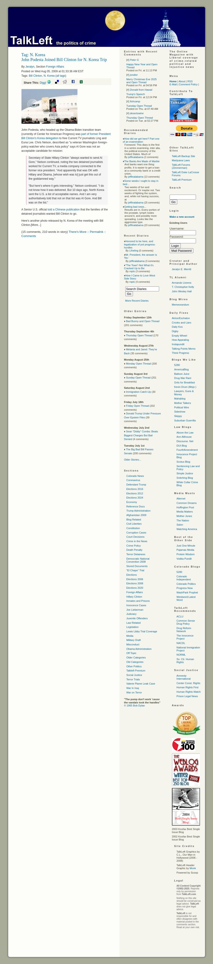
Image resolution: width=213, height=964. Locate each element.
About (181, 81)
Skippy (178, 416)
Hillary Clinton (134, 596)
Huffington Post (185, 507)
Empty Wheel (179, 335)
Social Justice (134, 675)
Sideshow (179, 411)
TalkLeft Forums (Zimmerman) (181, 166)
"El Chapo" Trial (135, 570)
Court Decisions (135, 536)
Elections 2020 (134, 587)
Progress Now (185, 588)
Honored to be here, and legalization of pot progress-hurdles (140, 244)
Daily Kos (177, 326)
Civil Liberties (134, 523)
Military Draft (133, 640)
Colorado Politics (186, 583)
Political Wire (181, 407)
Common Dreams (187, 503)
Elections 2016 (134, 489)
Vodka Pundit (184, 558)
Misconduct (133, 644)
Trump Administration (138, 510)
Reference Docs (135, 506)
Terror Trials (133, 679)
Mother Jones (184, 516)
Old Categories (134, 662)
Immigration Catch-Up (138, 391)
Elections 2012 (134, 493)
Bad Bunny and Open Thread (142, 321)
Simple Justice (185, 473)
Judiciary (131, 614)
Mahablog (179, 398)
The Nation (183, 520)
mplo (132, 271)
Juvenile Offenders (137, 618)
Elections (131, 574)
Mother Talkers (182, 403)
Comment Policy (188, 84)
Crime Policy (133, 545)
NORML (181, 654)
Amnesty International (184, 677)
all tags (60, 75)
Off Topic (131, 653)
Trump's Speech (135, 94)
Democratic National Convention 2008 (138, 560)
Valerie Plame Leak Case (140, 683)
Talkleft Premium (135, 670)
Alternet (181, 498)
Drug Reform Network (184, 630)
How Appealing (180, 339)
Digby (175, 331)
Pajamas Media (185, 549)
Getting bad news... (135, 206)
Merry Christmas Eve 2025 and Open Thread (141, 81)
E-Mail (173, 84)
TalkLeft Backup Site (183, 156)
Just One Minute (186, 545)
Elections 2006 (134, 579)
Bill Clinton (35, 75)
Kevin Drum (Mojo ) (185, 387)
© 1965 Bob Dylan (134, 705)
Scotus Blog (183, 461)
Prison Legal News (187, 696)
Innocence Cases (136, 605)
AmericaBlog (181, 369)
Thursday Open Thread (139, 117)
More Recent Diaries (137, 300)
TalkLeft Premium (182, 179)
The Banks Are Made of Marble (142, 161)
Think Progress (180, 352)
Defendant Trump (136, 484)
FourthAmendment (187, 449)
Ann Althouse (184, 436)
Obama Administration (139, 648)
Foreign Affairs (55, 66)
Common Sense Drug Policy (186, 622)
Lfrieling (133, 250)
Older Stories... (132, 459)
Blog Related (133, 519)
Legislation (132, 627)
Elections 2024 (134, 497)
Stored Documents (137, 566)
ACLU (180, 616)
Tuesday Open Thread (139, 105)
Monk (193, 868)
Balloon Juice (181, 373)
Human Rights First (188, 687)
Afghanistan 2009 (136, 515)
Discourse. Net (185, 441)
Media (129, 635)
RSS (190, 81)
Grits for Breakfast (184, 382)
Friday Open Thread (137, 405)
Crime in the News (136, 541)
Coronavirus (133, 480)
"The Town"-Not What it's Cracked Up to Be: (139, 267)
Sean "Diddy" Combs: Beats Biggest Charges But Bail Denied (141, 435)
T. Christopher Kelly (183, 287)
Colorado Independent (184, 578)
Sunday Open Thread (138, 377)
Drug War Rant (182, 378)
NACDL (181, 643)
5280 (177, 365)
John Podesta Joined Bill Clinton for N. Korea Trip (64, 59)
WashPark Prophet (187, 592)
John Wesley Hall (182, 291)
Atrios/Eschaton (181, 318)
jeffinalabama (135, 157)
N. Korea (49, 75)
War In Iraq (132, 688)
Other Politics (134, 666)
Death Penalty (134, 549)
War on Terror (134, 692)
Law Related (133, 622)
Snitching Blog (185, 477)
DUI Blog (182, 445)
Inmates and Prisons (138, 600)
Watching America (187, 529)
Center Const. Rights (188, 683)
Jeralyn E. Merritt (181, 269)
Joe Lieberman (134, 609)
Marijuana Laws (181, 160)
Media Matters (185, 511)
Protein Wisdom (186, 554)
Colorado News (135, 476)
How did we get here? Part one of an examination (141, 140)
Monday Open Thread (138, 363)
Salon (180, 524)
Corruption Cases (136, 532)
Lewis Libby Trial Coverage (141, 631)
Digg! (43, 82)
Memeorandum (180, 304)
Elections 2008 (134, 583)
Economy (131, 502)
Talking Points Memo (184, 348)
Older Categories (136, 657)
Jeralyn (30, 66)
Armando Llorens (182, 282)
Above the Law (185, 432)
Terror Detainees (135, 554)
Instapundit (178, 344)
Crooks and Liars (181, 322)
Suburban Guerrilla (185, 420)
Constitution (133, 528)
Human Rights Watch (189, 691)
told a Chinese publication (64, 209)
